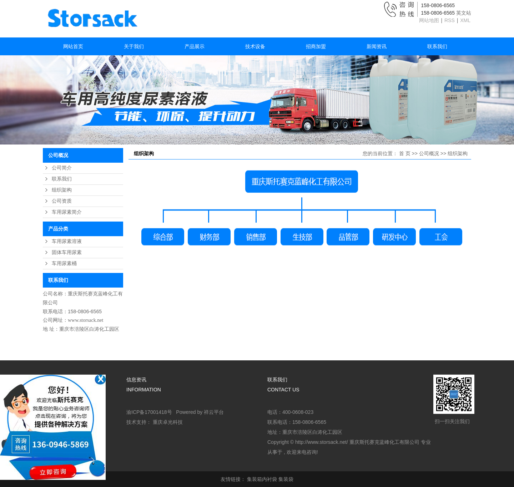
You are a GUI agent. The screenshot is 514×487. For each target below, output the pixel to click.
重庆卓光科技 (168, 422)
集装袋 (285, 479)
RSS (449, 20)
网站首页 (73, 46)
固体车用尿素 (67, 252)
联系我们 (437, 46)
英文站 (463, 13)
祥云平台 (214, 412)
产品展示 (195, 46)
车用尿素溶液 (67, 241)
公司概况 (429, 153)
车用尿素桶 (64, 263)
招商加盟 (316, 46)
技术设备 (255, 46)
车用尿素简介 (67, 212)
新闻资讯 (377, 46)
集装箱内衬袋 (262, 479)
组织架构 (62, 190)
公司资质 (62, 201)
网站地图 (429, 20)
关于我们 (134, 46)
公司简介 (62, 168)
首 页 (404, 153)
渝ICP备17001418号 (149, 412)
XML (465, 20)
